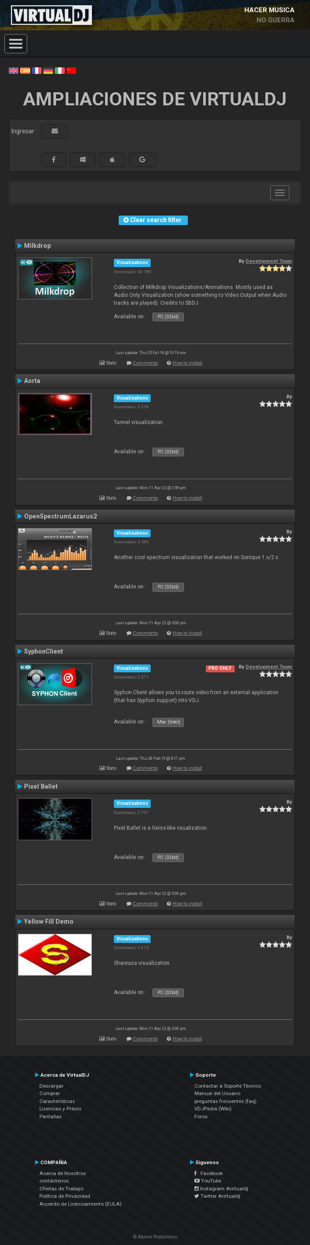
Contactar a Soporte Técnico (227, 1086)
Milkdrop (37, 245)
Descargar (51, 1086)
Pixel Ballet (41, 786)
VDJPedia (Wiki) (213, 1109)
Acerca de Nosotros (62, 1173)
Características (57, 1101)
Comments (145, 363)
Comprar (49, 1093)
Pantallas (50, 1116)
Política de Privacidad (64, 1196)
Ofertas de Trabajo (61, 1189)
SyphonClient (43, 651)
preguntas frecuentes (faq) (225, 1101)
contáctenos (54, 1181)
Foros (201, 1116)
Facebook (208, 1173)
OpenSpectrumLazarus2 (60, 516)
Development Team (269, 261)
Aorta (32, 380)
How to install (187, 363)
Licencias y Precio (60, 1109)
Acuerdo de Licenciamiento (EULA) (80, 1204)
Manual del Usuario (217, 1093)
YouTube (207, 1181)
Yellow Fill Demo (49, 921)
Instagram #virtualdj (221, 1189)
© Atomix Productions (155, 1237)
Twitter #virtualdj (217, 1196)
